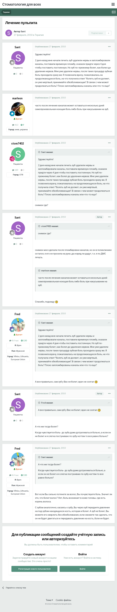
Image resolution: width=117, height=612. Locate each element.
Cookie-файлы (63, 600)
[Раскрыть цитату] (39, 152)
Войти (82, 569)
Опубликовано (50, 46)
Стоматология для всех (21, 4)
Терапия (39, 34)
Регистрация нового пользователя (34, 569)
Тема (49, 600)
